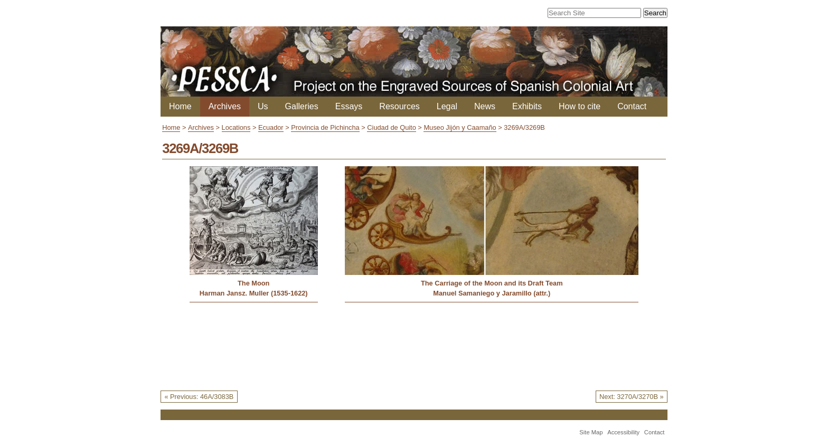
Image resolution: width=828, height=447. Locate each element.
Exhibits (527, 106)
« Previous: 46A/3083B (198, 397)
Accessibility (623, 432)
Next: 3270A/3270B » (631, 397)
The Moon (253, 283)
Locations (236, 127)
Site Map (591, 432)
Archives (225, 106)
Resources (399, 106)
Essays (349, 106)
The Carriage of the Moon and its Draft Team (492, 283)
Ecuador (271, 127)
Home (180, 106)
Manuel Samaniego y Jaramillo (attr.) (491, 293)
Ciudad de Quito (391, 127)
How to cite (579, 106)
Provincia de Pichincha (325, 127)
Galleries (301, 106)
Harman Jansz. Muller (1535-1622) (254, 293)
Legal (447, 106)
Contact (631, 106)
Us (263, 106)
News (484, 106)
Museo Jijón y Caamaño (460, 127)
